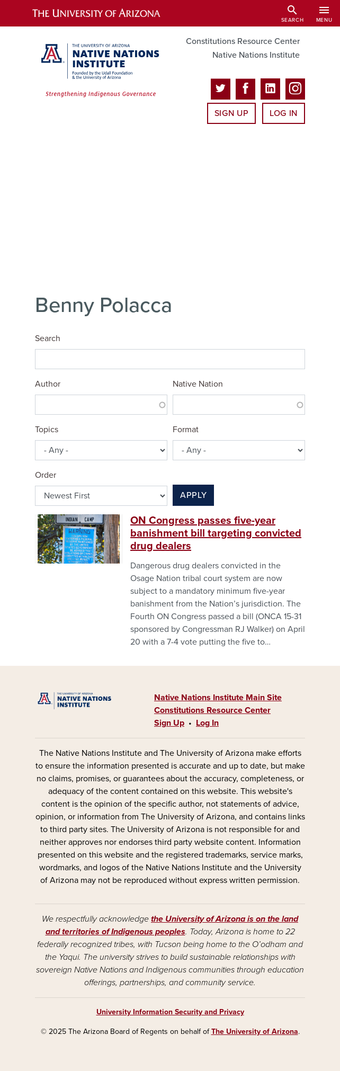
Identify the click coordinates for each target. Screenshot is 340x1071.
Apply (193, 495)
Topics (46, 429)
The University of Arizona (254, 1031)
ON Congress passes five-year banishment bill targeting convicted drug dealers (215, 533)
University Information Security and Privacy (170, 1011)
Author (47, 384)
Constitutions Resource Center (243, 41)
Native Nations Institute (256, 55)
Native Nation (198, 384)
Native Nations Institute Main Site (218, 697)
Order (45, 475)
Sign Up (231, 113)
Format (186, 429)
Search (47, 338)
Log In (284, 113)
